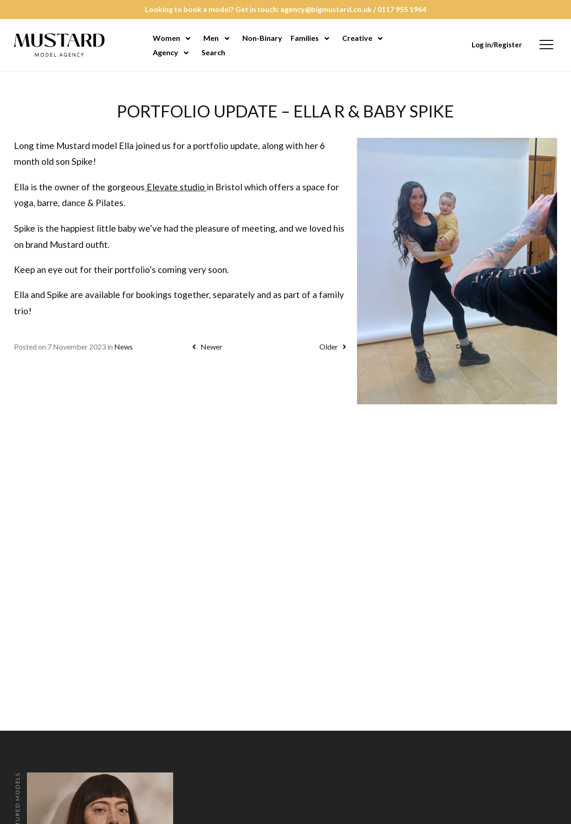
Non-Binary (262, 37)
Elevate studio (176, 187)
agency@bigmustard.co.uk (326, 9)
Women (166, 37)
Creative (357, 37)
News (123, 346)
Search (213, 52)
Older (334, 346)
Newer (205, 346)
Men (211, 37)
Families (305, 37)
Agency (165, 52)
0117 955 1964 (401, 9)
